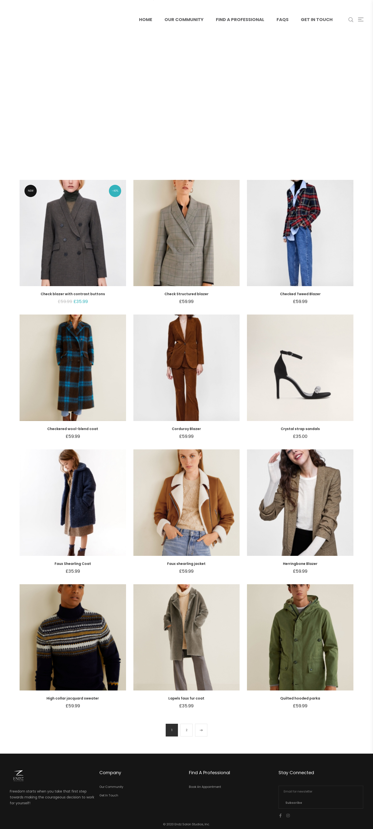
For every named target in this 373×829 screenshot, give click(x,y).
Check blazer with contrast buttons (73, 294)
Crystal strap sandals (300, 428)
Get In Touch (317, 19)
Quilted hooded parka (300, 698)
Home (148, 11)
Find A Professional (240, 19)
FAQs (283, 19)
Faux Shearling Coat (73, 563)
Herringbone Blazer (300, 563)
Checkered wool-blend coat (72, 428)
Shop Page (187, 110)
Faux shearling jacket (186, 563)
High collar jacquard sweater (73, 698)
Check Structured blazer (186, 294)
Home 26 (164, 110)
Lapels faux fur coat (186, 698)
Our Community (184, 19)
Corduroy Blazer (186, 428)
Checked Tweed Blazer (300, 294)
